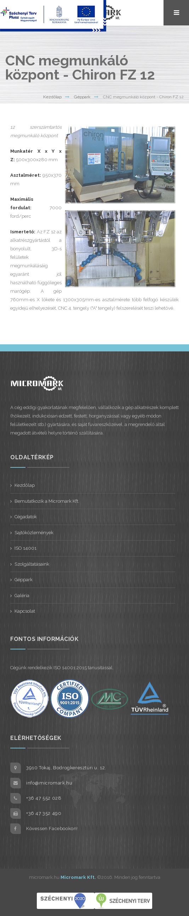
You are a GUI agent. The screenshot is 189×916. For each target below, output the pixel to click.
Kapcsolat (25, 611)
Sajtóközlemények (34, 532)
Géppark (82, 96)
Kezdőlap (52, 96)
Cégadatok (26, 516)
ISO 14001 (25, 548)
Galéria (22, 595)
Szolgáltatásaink (32, 564)
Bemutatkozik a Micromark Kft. (47, 501)
